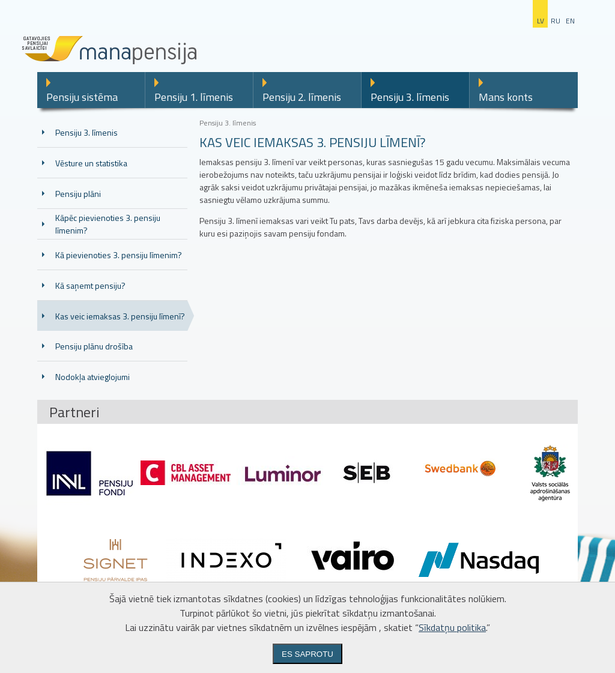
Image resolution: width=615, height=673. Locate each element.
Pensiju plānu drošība (94, 346)
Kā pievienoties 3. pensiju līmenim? (118, 255)
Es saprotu (307, 654)
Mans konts (506, 97)
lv (540, 20)
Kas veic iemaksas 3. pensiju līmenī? (120, 316)
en (570, 20)
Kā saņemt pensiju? (90, 285)
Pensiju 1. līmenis (193, 97)
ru (555, 20)
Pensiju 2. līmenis (301, 97)
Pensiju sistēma (82, 97)
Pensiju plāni (78, 193)
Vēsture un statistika (91, 163)
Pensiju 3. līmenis (410, 97)
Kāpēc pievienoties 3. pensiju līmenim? (107, 224)
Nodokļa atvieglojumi (92, 376)
